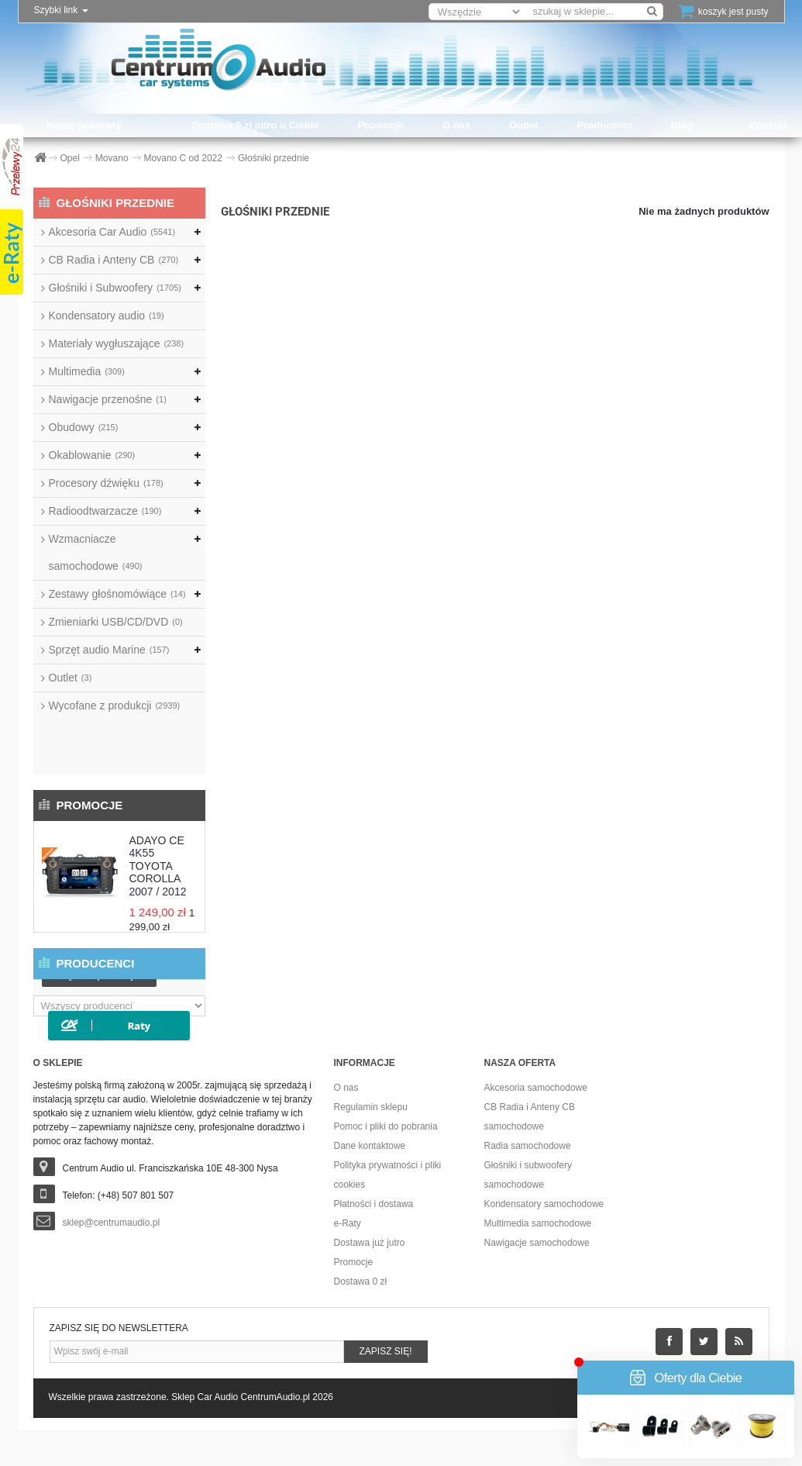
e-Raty (347, 1259)
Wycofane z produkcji (115, 705)
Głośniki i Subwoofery (115, 287)
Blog (681, 125)
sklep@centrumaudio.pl (111, 1259)
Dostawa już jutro (369, 1279)
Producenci (604, 125)
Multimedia (87, 371)
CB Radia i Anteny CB (114, 260)
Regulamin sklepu (371, 1143)
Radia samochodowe (527, 1182)
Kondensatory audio (106, 315)
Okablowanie (92, 455)
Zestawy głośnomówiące (117, 594)
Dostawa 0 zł (360, 1318)
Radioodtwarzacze (105, 511)
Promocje (381, 125)
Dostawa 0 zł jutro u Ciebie (255, 125)
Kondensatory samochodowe (544, 1240)
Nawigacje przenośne (108, 399)
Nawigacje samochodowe (537, 1279)
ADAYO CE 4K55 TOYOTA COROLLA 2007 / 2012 (158, 811)
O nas (456, 125)
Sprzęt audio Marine (109, 649)
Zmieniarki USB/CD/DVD (116, 622)
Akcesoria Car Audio (112, 232)
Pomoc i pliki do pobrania (386, 1162)
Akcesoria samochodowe (535, 1124)
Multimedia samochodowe (538, 1259)
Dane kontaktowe (370, 1182)
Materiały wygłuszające (116, 343)
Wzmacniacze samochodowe (96, 552)
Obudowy (84, 427)
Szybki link (61, 10)
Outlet (524, 125)
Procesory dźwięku (106, 483)
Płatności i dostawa (374, 1240)
